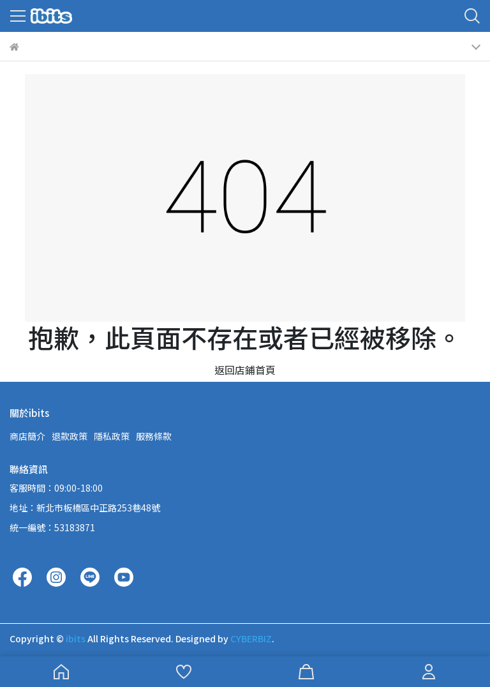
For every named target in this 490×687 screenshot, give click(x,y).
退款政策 (69, 436)
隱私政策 (112, 436)
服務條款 (154, 436)
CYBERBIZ (251, 638)
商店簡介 (27, 436)
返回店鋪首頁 (245, 369)
